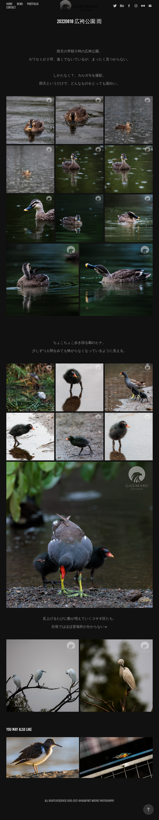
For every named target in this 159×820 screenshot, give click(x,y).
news (20, 4)
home (9, 4)
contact (11, 7)
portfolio (32, 4)
